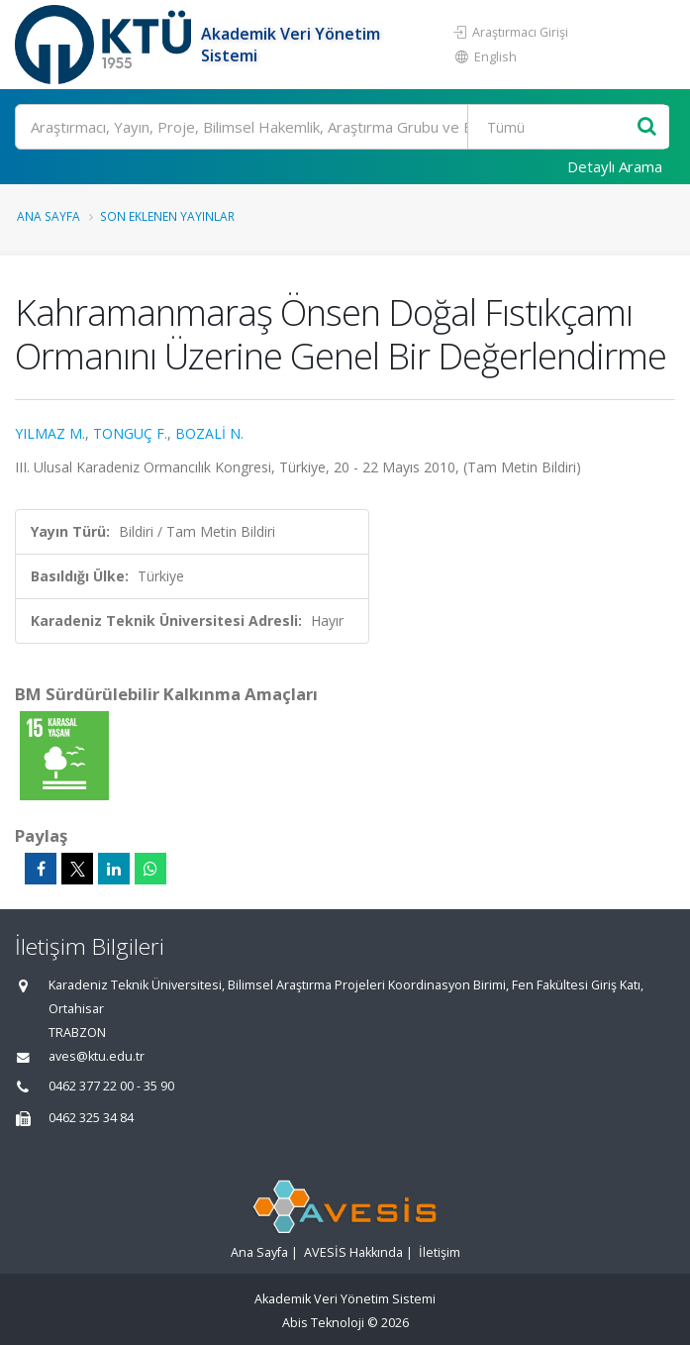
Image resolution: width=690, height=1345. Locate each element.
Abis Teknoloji (323, 1322)
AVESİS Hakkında (353, 1252)
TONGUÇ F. (130, 433)
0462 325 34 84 (91, 1117)
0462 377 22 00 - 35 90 (111, 1086)
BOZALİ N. (209, 433)
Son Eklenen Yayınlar (167, 216)
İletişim (439, 1252)
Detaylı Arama (614, 166)
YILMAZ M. (50, 433)
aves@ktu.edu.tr (97, 1056)
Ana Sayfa (48, 216)
